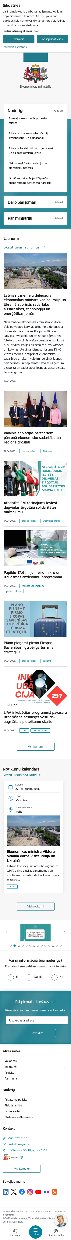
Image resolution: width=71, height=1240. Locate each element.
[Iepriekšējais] (6, 932)
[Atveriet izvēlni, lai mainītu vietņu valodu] (15, 1233)
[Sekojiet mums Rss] (54, 1192)
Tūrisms (47, 660)
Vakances (11, 1061)
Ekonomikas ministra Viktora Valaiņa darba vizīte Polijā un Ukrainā (31, 856)
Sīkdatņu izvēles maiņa (19, 1117)
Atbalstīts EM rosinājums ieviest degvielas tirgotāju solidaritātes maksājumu (30, 507)
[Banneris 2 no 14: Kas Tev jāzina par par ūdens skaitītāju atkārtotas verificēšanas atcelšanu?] (35, 932)
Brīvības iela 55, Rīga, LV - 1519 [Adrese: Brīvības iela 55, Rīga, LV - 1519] (27, 1150)
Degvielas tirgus (51, 520)
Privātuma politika (16, 1099)
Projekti (9, 1072)
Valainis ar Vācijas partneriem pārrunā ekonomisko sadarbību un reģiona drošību (32, 437)
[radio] (13, 976)
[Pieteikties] (37, 1033)
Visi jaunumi (35, 746)
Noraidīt (19, 39)
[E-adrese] (10, 1157)
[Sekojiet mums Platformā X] (14, 1192)
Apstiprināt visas (52, 39)
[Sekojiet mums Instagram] (30, 1192)
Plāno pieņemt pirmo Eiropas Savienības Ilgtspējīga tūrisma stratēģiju (28, 647)
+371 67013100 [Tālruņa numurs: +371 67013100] (17, 1138)
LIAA (24, 730)
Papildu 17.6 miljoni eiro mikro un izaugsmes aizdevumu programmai (33, 574)
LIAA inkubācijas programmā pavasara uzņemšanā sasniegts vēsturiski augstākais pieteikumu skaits (35, 717)
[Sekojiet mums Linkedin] (6, 1192)
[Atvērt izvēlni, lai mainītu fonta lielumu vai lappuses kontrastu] (55, 1233)
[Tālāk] (65, 932)
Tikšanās (47, 451)
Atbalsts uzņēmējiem (33, 585)
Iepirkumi (10, 1067)
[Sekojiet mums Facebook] (22, 1192)
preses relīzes (29, 451)
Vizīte (12, 886)
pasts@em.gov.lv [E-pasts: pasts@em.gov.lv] (18, 1144)
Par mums (11, 1078)
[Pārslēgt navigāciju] (35, 1232)
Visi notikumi (35, 906)
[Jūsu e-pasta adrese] (37, 1020)
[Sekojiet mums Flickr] (46, 1191)
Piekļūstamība (13, 1105)
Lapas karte (12, 1111)
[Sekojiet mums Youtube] (38, 1191)
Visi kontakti (22, 1168)
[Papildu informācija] (21, 1157)
